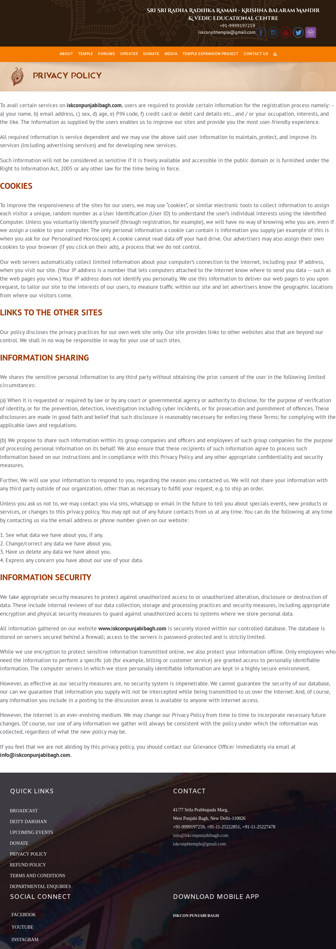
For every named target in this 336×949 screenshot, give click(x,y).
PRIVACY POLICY (28, 854)
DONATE (19, 843)
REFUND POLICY (28, 864)
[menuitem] (66, 54)
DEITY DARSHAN (28, 821)
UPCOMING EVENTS (31, 832)
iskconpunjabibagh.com (94, 105)
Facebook (23, 914)
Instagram (24, 939)
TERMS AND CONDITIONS (37, 875)
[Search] (275, 54)
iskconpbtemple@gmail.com (226, 32)
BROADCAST (24, 810)
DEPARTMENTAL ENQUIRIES (40, 886)
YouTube (22, 927)
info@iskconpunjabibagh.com (35, 755)
